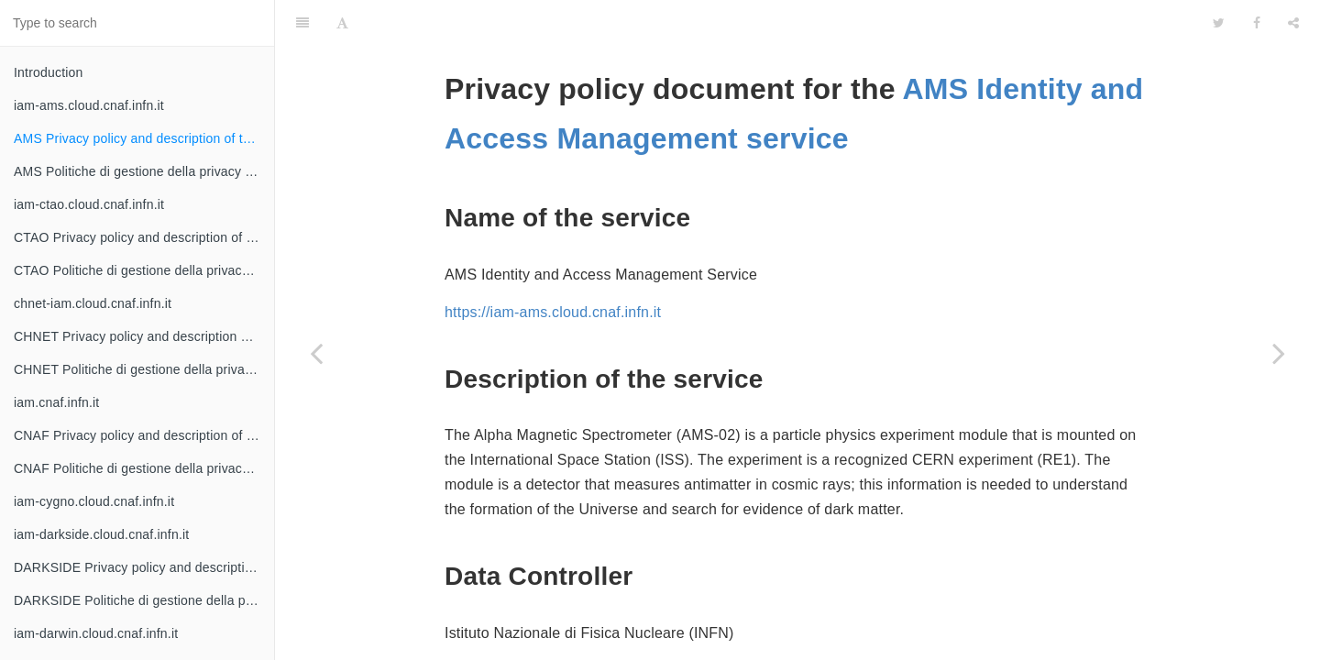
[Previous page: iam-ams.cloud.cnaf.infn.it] (316, 353)
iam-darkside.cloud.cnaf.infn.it (101, 534)
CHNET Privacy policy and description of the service (144, 336)
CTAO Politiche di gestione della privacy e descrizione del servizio (144, 270)
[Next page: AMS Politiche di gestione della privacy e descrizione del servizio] (1279, 353)
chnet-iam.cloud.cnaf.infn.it (92, 303)
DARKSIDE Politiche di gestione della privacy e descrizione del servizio (144, 600)
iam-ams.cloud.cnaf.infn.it (89, 105)
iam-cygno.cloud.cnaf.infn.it (94, 501)
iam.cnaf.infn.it (56, 402)
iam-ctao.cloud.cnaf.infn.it (89, 204)
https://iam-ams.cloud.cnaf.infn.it (553, 266)
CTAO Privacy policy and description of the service (144, 237)
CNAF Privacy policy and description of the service (144, 435)
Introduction (48, 72)
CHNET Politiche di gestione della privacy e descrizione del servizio (144, 369)
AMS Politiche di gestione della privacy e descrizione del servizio (144, 171)
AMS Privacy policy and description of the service (144, 138)
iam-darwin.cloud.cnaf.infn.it (96, 633)
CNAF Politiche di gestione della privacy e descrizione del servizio (144, 468)
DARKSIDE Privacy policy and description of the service (144, 567)
